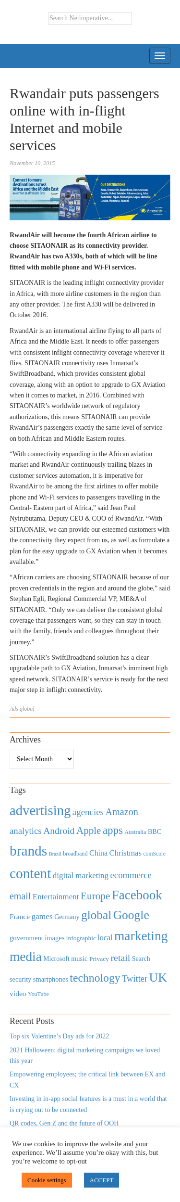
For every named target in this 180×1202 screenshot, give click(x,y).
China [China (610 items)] (98, 853)
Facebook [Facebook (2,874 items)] (137, 895)
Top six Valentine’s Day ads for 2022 (59, 1036)
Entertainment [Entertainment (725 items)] (56, 896)
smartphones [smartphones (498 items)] (50, 979)
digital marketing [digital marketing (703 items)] (80, 875)
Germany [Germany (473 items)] (67, 917)
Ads (14, 708)
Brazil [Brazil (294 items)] (55, 854)
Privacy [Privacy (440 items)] (99, 958)
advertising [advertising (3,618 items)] (40, 810)
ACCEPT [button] (102, 1180)
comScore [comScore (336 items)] (154, 854)
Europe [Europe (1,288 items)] (95, 896)
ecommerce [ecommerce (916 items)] (131, 875)
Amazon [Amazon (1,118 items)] (121, 811)
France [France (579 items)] (20, 916)
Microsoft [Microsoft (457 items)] (56, 958)
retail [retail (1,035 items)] (121, 957)
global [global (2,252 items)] (96, 914)
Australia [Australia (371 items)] (135, 832)
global (27, 708)
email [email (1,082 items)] (20, 896)
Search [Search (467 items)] (141, 958)
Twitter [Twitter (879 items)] (134, 979)
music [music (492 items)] (79, 958)
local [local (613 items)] (104, 937)
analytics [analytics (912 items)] (26, 831)
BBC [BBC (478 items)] (154, 831)
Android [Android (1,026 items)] (58, 831)
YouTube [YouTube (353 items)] (38, 994)
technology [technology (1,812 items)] (95, 978)
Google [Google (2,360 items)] (131, 915)
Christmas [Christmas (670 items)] (125, 852)
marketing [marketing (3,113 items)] (141, 935)
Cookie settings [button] (46, 1180)
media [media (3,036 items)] (26, 956)
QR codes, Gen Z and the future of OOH (64, 1123)
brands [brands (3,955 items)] (28, 850)
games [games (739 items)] (42, 916)
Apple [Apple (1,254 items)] (88, 830)
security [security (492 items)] (20, 979)
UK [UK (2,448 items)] (158, 978)
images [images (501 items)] (54, 938)
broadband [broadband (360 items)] (75, 853)
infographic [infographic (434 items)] (81, 938)
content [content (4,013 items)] (30, 873)
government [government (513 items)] (26, 938)
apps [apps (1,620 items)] (113, 830)
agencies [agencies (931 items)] (88, 812)
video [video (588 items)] (18, 993)
